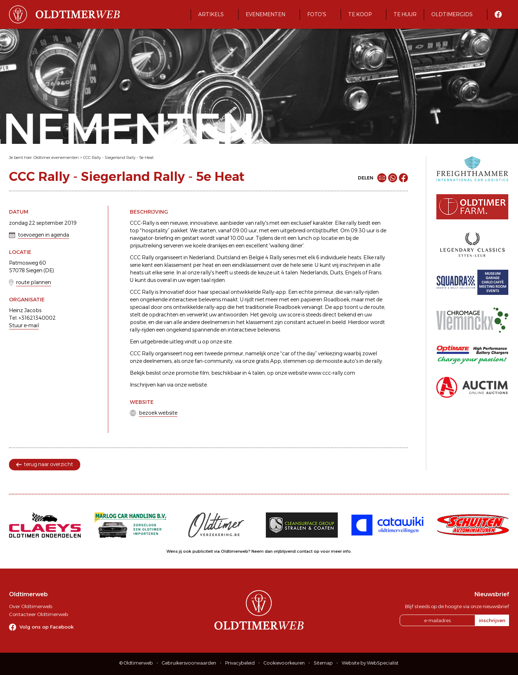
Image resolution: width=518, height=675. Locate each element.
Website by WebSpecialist (370, 663)
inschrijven (492, 620)
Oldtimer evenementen (56, 157)
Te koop (360, 14)
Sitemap (323, 663)
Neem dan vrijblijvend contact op (285, 551)
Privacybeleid (240, 663)
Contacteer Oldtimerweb (38, 614)
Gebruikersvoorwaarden (189, 663)
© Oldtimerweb (136, 663)
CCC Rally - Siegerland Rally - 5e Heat (118, 157)
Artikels (211, 14)
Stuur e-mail (24, 325)
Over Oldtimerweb (30, 606)
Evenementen (265, 14)
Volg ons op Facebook (46, 627)
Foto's (316, 14)
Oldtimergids (452, 14)
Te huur (405, 14)
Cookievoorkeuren (284, 663)
